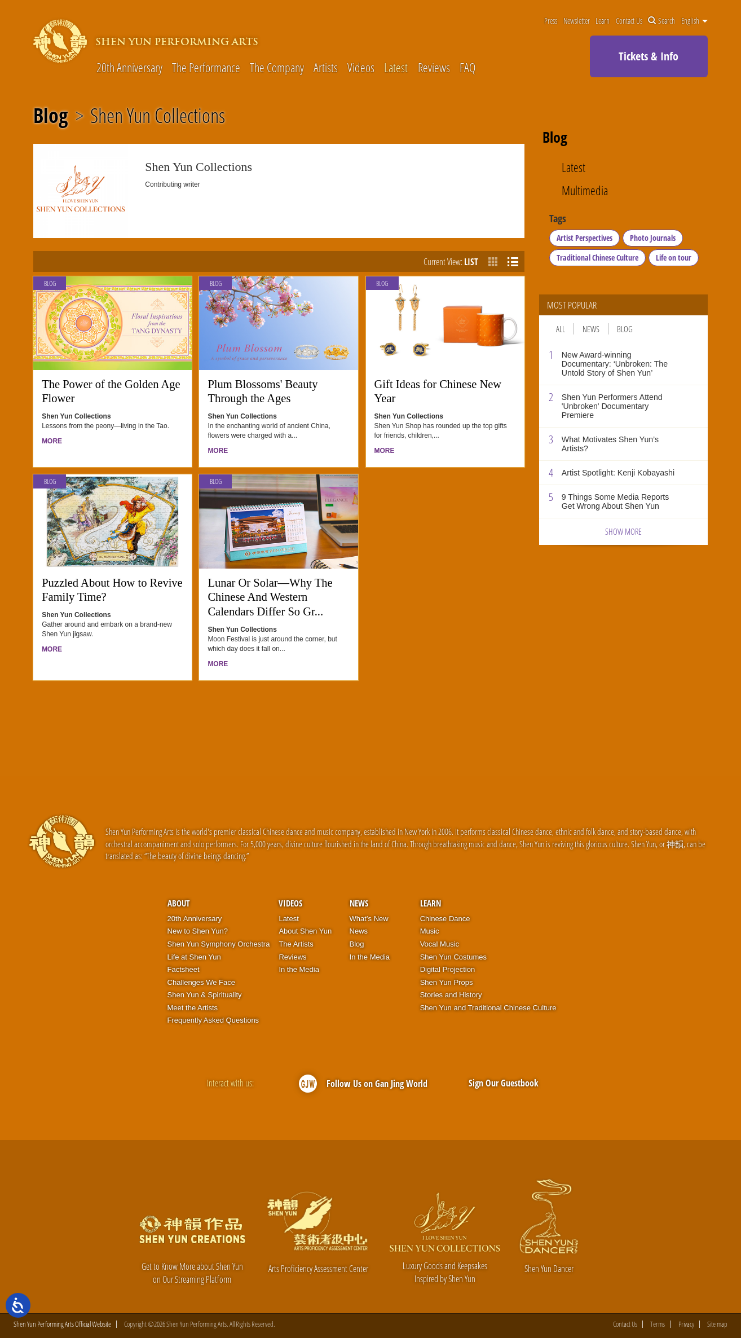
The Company (277, 67)
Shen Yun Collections (157, 115)
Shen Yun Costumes (453, 957)
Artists (326, 67)
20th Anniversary (129, 67)
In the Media (299, 969)
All (560, 328)
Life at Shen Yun (194, 957)
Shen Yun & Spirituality (204, 995)
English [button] (694, 20)
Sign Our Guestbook (504, 1083)
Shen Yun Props (446, 982)
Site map (717, 1324)
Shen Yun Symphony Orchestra (218, 944)
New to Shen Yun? (197, 931)
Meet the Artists (192, 1008)
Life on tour (673, 257)
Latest (396, 67)
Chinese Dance (445, 918)
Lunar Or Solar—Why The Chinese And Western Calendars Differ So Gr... (270, 597)
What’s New (369, 918)
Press (550, 20)
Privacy (686, 1324)
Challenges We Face (201, 982)
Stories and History (451, 995)
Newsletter (576, 20)
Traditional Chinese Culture (597, 257)
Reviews (434, 67)
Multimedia (585, 190)
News (591, 328)
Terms (657, 1324)
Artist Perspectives (584, 237)
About (178, 903)
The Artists (296, 944)
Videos (360, 67)
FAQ (467, 67)
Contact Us (629, 20)
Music (429, 931)
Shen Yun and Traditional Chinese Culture (488, 1008)
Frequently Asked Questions (213, 1020)
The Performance (206, 67)
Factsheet (183, 969)
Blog (50, 115)
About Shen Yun (305, 931)
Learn (603, 20)
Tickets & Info (648, 56)
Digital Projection (447, 969)
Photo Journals (653, 237)
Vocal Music (439, 944)
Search (661, 20)
